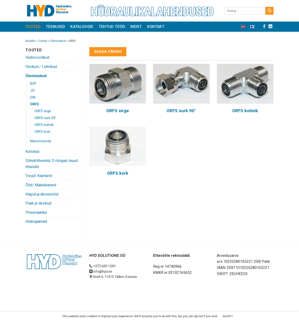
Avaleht (30, 41)
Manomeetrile (40, 141)
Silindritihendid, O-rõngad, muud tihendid (52, 163)
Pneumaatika (36, 212)
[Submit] (269, 11)
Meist (136, 26)
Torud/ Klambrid (39, 176)
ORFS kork (42, 132)
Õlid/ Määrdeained (41, 185)
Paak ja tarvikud (38, 203)
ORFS (34, 104)
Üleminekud (58, 41)
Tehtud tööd (112, 26)
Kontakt (155, 26)
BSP (33, 84)
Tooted (33, 26)
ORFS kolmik (44, 125)
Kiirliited (32, 151)
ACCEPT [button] (228, 316)
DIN (32, 97)
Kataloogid (81, 26)
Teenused (55, 26)
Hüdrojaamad (36, 221)
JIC (32, 91)
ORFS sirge (42, 111)
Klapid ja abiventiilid (42, 194)
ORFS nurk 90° (45, 118)
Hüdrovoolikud (37, 57)
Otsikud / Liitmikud (41, 66)
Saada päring (108, 51)
